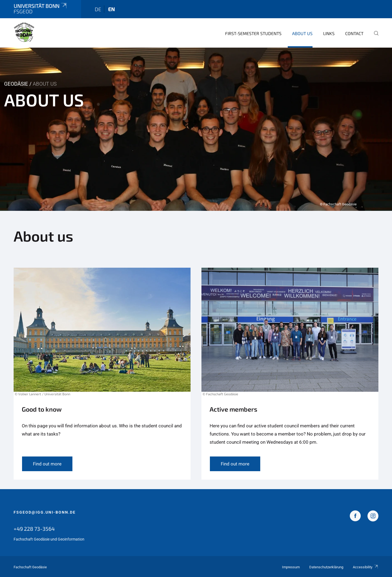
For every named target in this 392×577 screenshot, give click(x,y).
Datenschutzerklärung (326, 567)
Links (329, 33)
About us (302, 33)
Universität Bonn (41, 6)
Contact (354, 33)
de (98, 9)
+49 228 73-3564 (34, 528)
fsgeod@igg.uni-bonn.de (45, 512)
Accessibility (365, 567)
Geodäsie (16, 84)
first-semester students (253, 33)
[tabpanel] (196, 129)
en (111, 9)
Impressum (291, 567)
